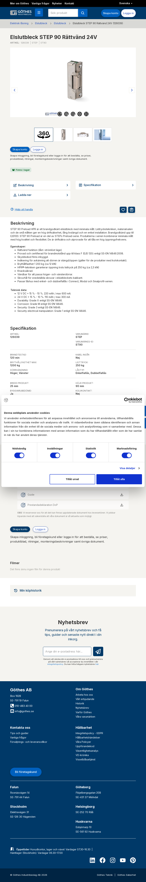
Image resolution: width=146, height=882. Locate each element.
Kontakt (69, 3)
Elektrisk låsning (19, 23)
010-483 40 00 (21, 705)
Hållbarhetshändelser (88, 737)
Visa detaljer (127, 468)
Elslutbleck (41, 23)
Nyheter (57, 3)
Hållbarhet (84, 727)
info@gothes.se (22, 711)
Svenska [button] (125, 3)
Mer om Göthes (19, 3)
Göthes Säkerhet (126, 874)
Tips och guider (19, 733)
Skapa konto (110, 13)
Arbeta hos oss (84, 694)
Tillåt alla (119, 479)
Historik (80, 703)
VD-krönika (82, 755)
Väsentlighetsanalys (87, 750)
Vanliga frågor (40, 3)
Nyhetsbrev (82, 707)
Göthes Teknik (105, 874)
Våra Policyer (83, 741)
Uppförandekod (85, 746)
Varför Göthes (84, 712)
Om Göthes (84, 689)
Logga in (128, 13)
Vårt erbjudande (85, 699)
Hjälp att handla (24, 209)
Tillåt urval (72, 479)
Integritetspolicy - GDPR (89, 733)
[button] (39, 13)
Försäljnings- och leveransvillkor (28, 741)
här (97, 664)
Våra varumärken (85, 716)
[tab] (73, 590)
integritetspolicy (55, 664)
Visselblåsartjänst (85, 759)
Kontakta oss (20, 727)
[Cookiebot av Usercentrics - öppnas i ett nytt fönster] (126, 400)
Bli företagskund (26, 772)
